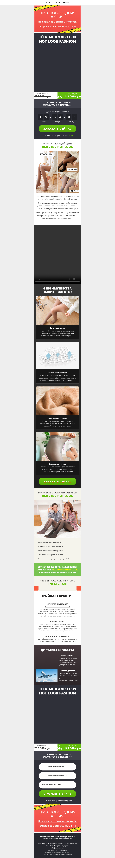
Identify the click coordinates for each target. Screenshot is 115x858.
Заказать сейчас (57, 128)
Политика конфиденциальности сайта (57, 852)
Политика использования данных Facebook (57, 854)
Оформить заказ (57, 793)
